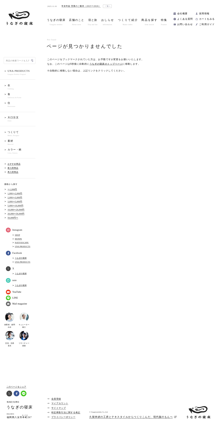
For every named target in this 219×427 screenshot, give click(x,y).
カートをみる (207, 19)
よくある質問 (185, 19)
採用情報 (204, 13)
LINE (12, 298)
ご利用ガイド (207, 24)
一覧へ (108, 6)
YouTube (13, 292)
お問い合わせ (185, 24)
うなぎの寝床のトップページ (106, 64)
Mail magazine (16, 303)
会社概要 (182, 13)
